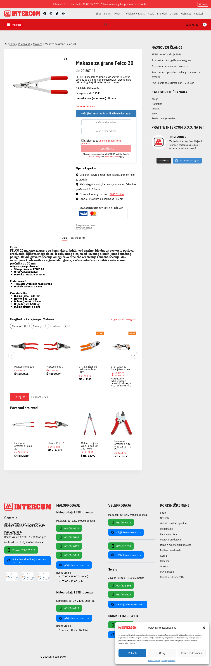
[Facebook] (44, 13)
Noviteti (155, 108)
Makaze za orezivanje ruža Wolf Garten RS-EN (123, 445)
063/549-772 (121, 522)
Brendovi (162, 13)
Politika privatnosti (135, 13)
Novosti (117, 13)
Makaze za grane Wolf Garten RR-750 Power (90, 445)
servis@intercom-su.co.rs (128, 604)
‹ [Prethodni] (11, 355)
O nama (174, 13)
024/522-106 (121, 585)
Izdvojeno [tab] (60, 326)
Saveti (154, 113)
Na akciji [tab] (40, 326)
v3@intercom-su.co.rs (126, 555)
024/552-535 (69, 528)
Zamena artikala (168, 534)
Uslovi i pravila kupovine (173, 523)
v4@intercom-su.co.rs (126, 532)
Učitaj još (19, 397)
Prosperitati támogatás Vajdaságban (171, 60)
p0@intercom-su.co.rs (74, 565)
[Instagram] (51, 13)
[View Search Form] (105, 24)
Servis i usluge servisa (163, 118)
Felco (84, 229)
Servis (107, 13)
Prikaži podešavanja (191, 653)
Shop (98, 13)
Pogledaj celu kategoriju (123, 319)
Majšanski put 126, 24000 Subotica (23, 542)
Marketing (156, 103)
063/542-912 (69, 555)
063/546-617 (121, 594)
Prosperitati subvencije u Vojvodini (170, 66)
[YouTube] (63, 13)
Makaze (82, 59)
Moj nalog (186, 13)
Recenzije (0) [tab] (77, 237)
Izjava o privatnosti (168, 660)
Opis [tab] (64, 237)
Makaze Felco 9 (54, 366)
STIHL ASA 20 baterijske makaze (120, 368)
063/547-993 (69, 537)
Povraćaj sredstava (170, 539)
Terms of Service (111, 156)
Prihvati (132, 653)
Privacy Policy (94, 156)
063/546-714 (69, 608)
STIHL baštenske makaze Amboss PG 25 (88, 369)
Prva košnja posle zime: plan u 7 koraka (172, 83)
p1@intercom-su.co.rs (74, 618)
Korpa (163, 555)
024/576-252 (117, 194)
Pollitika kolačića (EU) (172, 577)
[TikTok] (57, 13)
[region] (73, 361)
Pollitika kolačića (154, 660)
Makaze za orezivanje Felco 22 (23, 445)
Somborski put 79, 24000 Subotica (75, 600)
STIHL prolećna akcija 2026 (166, 54)
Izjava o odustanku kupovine (175, 545)
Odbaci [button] (203, 4)
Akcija (151, 13)
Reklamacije (166, 528)
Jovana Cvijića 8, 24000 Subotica (126, 577)
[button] (204, 627)
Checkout (165, 561)
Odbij (162, 653)
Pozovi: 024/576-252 (21, 550)
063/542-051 (121, 546)
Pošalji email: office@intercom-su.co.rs (26, 561)
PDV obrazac (167, 571)
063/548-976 (69, 546)
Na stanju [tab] (20, 326)
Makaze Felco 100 (24, 366)
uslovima (104, 140)
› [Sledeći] (134, 355)
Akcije (154, 99)
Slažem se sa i (101, 142)
